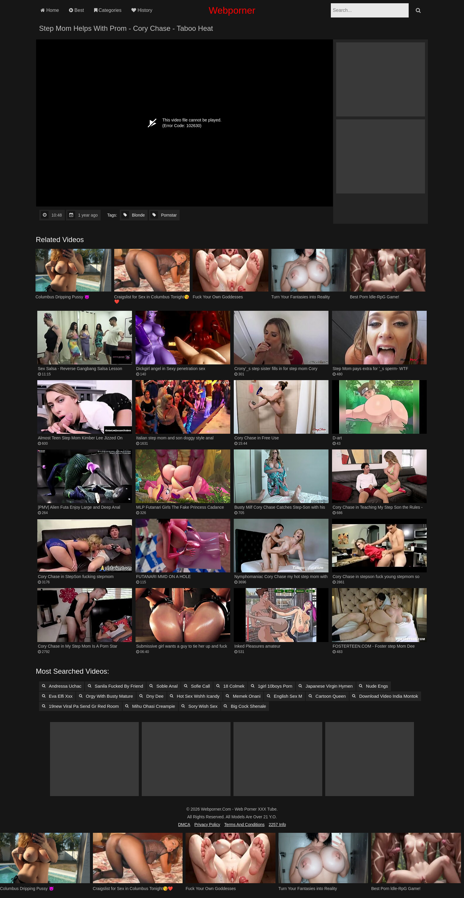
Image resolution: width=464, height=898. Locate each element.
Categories (108, 10)
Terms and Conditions (244, 824)
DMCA (184, 824)
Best (76, 10)
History (141, 10)
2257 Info (277, 824)
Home (50, 10)
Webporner (232, 10)
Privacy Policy (207, 824)
